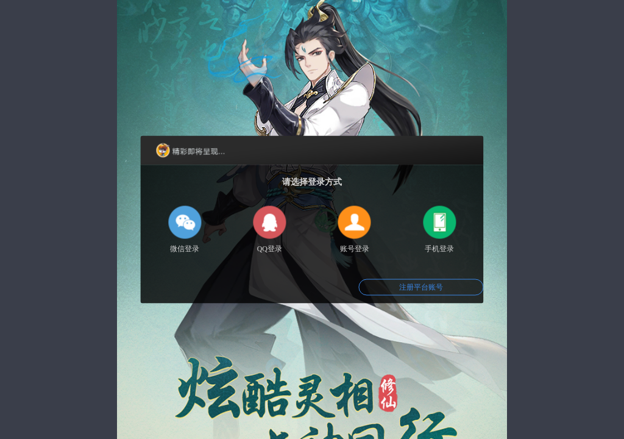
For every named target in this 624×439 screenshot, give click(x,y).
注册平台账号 (421, 287)
